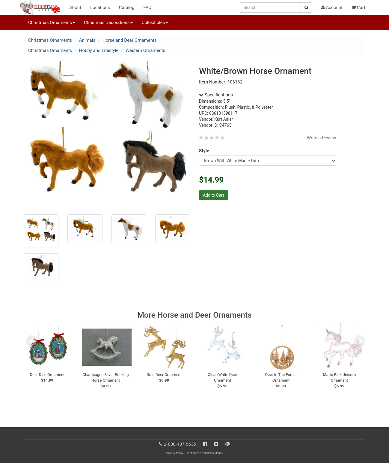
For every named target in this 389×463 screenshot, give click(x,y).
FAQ (147, 7)
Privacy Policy (174, 453)
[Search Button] (306, 7)
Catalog (127, 7)
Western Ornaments (145, 50)
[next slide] (359, 340)
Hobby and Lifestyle (99, 50)
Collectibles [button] (155, 22)
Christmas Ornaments (50, 40)
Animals (87, 40)
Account (332, 7)
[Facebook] (205, 443)
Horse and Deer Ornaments (129, 40)
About (75, 7)
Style (205, 150)
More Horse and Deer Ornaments (194, 314)
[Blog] (227, 443)
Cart (358, 7)
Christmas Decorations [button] (108, 22)
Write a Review (321, 138)
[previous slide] (31, 340)
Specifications (216, 95)
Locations (100, 7)
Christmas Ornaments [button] (51, 22)
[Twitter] (216, 443)
